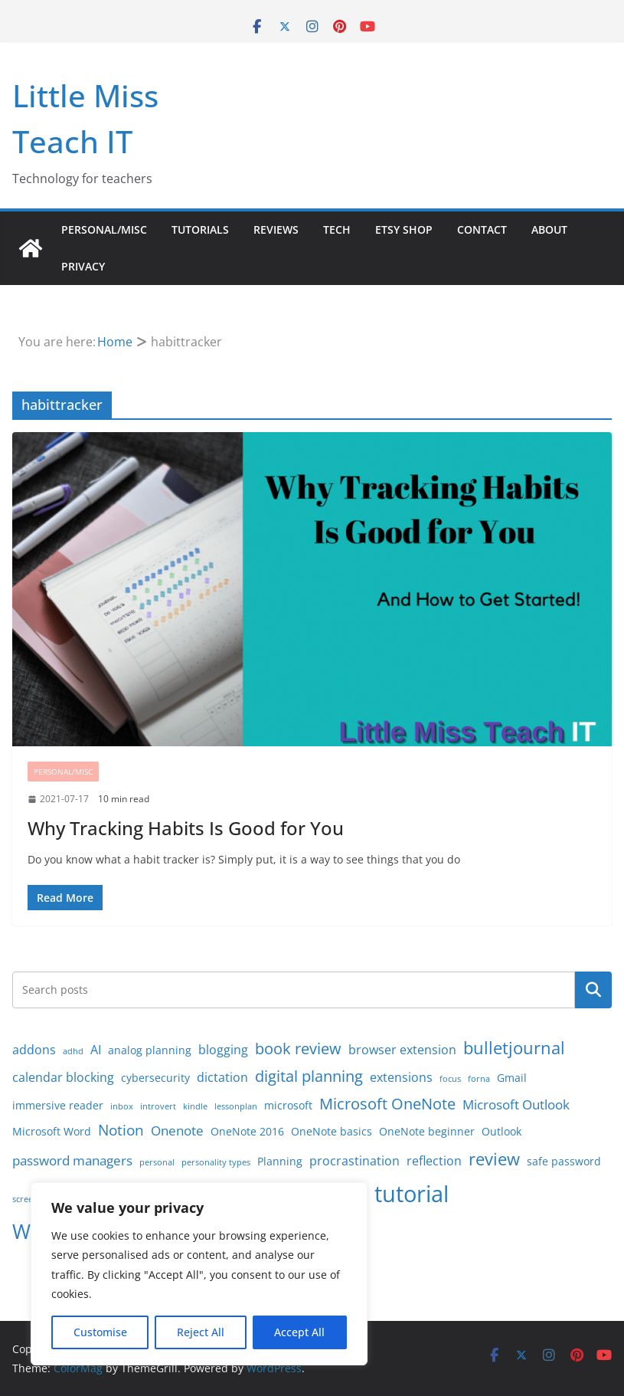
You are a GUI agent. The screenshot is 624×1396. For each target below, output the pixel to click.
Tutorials (200, 229)
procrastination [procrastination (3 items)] (354, 1160)
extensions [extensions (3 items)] (401, 1077)
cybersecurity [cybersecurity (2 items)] (155, 1077)
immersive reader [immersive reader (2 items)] (57, 1105)
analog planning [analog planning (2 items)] (149, 1050)
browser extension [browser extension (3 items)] (402, 1049)
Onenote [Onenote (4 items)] (177, 1130)
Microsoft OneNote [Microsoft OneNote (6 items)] (387, 1103)
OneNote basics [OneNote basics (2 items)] (331, 1131)
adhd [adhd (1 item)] (73, 1051)
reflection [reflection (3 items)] (434, 1160)
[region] (199, 1273)
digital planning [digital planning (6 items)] (309, 1076)
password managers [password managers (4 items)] (72, 1160)
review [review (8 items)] (494, 1159)
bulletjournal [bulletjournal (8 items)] (514, 1048)
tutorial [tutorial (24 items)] (411, 1193)
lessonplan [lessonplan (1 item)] (235, 1106)
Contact (482, 229)
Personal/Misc (104, 229)
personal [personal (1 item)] (157, 1162)
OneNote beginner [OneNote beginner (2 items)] (427, 1131)
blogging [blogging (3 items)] (223, 1049)
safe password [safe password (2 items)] (564, 1161)
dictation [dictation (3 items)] (222, 1077)
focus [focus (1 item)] (450, 1078)
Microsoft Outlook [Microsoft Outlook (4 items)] (516, 1104)
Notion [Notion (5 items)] (121, 1130)
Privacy (83, 266)
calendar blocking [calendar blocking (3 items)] (63, 1077)
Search (593, 989)
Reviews (276, 229)
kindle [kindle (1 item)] (195, 1106)
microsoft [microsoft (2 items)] (288, 1105)
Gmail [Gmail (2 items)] (512, 1077)
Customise (100, 1332)
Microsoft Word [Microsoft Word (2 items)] (51, 1131)
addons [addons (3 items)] (34, 1049)
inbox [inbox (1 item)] (121, 1106)
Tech (337, 229)
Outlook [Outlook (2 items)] (501, 1131)
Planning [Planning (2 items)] (279, 1161)
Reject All (200, 1332)
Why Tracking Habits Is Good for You (186, 828)
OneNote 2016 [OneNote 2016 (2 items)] (247, 1131)
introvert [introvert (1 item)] (158, 1106)
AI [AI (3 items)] (95, 1049)
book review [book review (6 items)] (298, 1048)
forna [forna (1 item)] (479, 1078)
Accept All (299, 1332)
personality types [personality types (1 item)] (215, 1162)
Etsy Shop (404, 229)
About (549, 229)
